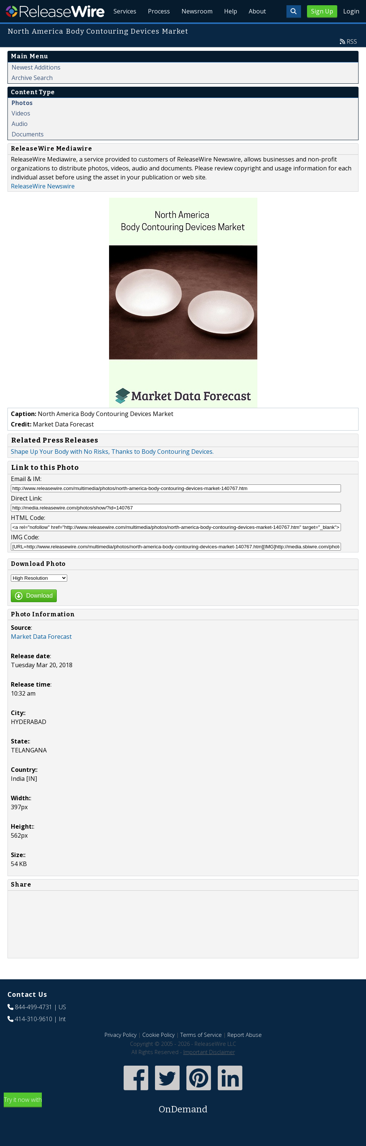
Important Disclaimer (209, 1069)
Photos (22, 120)
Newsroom (195, 30)
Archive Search (32, 95)
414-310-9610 (33, 1036)
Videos (21, 130)
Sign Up (322, 11)
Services (123, 30)
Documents (28, 151)
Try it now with (183, 1123)
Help (229, 30)
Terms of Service (201, 1052)
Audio (20, 141)
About (257, 30)
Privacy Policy (121, 1052)
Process (157, 30)
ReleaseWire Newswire (43, 203)
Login (351, 11)
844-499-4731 (33, 1024)
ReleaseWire (55, 11)
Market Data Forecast (41, 654)
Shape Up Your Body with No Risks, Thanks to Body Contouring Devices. (112, 469)
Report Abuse (244, 1052)
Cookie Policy (158, 1052)
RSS (352, 59)
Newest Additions (36, 84)
